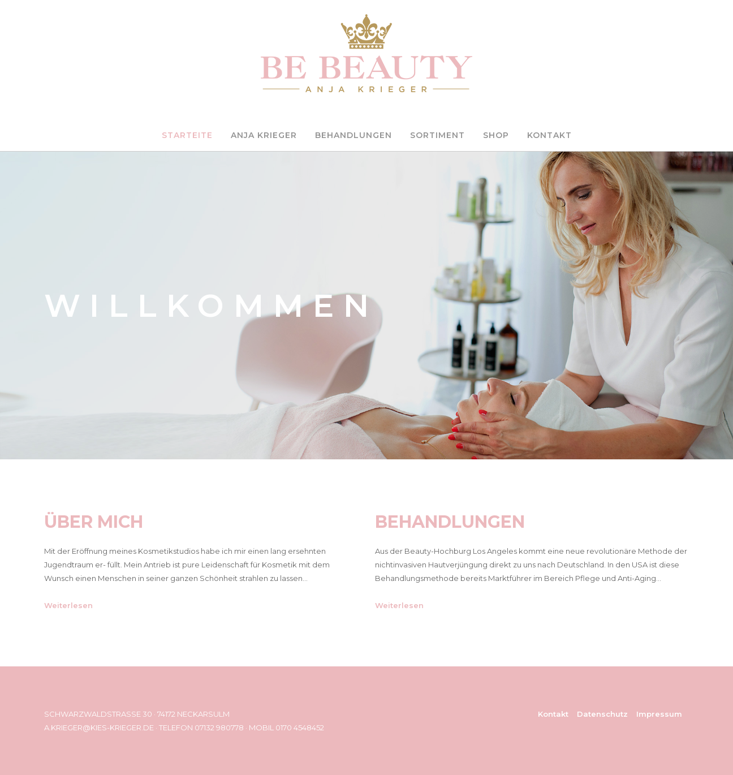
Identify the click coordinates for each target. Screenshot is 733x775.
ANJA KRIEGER (264, 135)
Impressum (659, 713)
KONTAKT (549, 135)
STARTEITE (187, 135)
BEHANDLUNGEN (353, 135)
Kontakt (553, 713)
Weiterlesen (68, 605)
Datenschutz (602, 713)
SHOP (496, 135)
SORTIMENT (437, 135)
